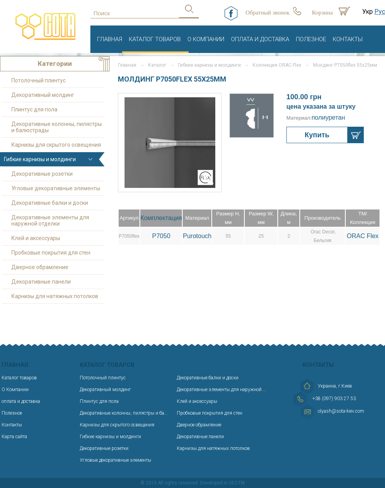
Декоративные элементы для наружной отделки (50, 220)
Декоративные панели (41, 282)
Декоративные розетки (42, 174)
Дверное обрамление (39, 267)
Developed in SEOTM (222, 483)
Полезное (311, 39)
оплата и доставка (260, 39)
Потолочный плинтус (38, 80)
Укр (367, 11)
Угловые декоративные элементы (55, 188)
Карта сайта (14, 436)
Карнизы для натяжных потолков (54, 296)
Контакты (348, 39)
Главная (109, 39)
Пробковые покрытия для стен (50, 252)
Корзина (322, 12)
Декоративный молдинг (42, 95)
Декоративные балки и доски (49, 203)
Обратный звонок (268, 12)
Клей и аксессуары (35, 238)
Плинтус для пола (34, 109)
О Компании (205, 39)
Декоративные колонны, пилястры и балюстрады (56, 127)
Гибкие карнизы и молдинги (209, 65)
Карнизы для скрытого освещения (56, 145)
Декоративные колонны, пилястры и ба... (124, 413)
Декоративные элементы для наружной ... (221, 389)
